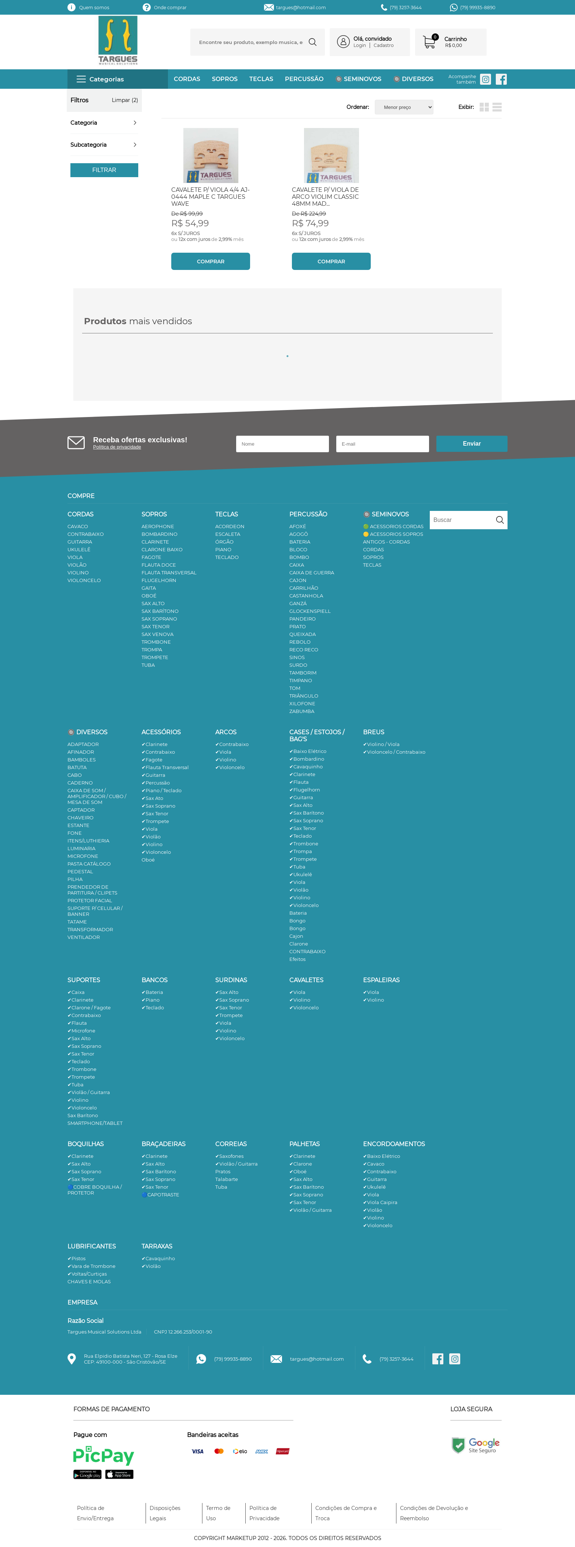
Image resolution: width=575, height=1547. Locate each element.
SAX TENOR (155, 626)
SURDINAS (231, 980)
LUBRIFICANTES (91, 1246)
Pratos (222, 1171)
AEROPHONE (158, 526)
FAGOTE (151, 557)
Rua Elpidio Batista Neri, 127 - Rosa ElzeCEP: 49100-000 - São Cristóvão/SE (130, 1359)
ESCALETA (227, 534)
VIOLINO (78, 572)
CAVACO (77, 526)
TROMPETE (155, 657)
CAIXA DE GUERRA (311, 572)
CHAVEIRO (80, 817)
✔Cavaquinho (306, 766)
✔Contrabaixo (158, 752)
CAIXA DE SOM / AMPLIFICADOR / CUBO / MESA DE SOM (96, 796)
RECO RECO (303, 649)
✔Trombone (303, 843)
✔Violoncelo (156, 852)
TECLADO (227, 557)
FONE (74, 833)
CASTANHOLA (306, 596)
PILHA (75, 879)
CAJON (298, 580)
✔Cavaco (373, 1164)
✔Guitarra (153, 775)
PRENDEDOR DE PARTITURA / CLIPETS (92, 890)
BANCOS (155, 980)
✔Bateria (152, 992)
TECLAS (261, 79)
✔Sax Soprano (158, 806)
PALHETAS (304, 1144)
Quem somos (94, 7)
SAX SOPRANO (159, 619)
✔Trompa (300, 851)
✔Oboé (298, 1171)
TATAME (77, 922)
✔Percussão (156, 783)
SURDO (298, 665)
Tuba (221, 1187)
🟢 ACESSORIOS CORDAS (393, 526)
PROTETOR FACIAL (89, 900)
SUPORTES (83, 980)
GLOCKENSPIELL (310, 611)
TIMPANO (300, 680)
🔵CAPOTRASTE (160, 1194)
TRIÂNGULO (303, 696)
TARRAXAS (157, 1246)
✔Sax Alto (300, 805)
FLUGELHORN (159, 580)
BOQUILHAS (85, 1144)
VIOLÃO (77, 565)
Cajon (296, 936)
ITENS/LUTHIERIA (88, 841)
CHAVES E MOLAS (89, 1281)
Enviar (472, 443)
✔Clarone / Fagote (89, 1007)
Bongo (297, 921)
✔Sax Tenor (155, 813)
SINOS (297, 657)
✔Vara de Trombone (91, 1266)
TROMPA (152, 649)
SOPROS (225, 79)
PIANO (223, 549)
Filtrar (104, 170)
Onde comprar (170, 7)
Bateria (298, 913)
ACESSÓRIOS (161, 732)
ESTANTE (78, 825)
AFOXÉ (297, 526)
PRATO (297, 626)
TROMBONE (156, 642)
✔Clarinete (155, 744)
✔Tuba (297, 867)
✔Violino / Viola (381, 744)
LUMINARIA (81, 848)
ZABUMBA (301, 711)
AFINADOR (80, 752)
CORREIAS (231, 1144)
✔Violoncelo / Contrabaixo (394, 752)
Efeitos (297, 959)
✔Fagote (152, 759)
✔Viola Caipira (380, 1202)
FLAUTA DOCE (159, 565)
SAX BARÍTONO (160, 611)
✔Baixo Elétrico (307, 751)
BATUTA (77, 767)
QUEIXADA (302, 634)
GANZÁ (298, 603)
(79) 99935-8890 (477, 7)
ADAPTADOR (83, 744)
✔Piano (151, 1000)
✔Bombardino (306, 759)
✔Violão (151, 837)
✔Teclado (300, 836)
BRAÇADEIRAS (164, 1144)
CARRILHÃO (303, 588)
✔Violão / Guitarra (88, 1092)
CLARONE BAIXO (162, 549)
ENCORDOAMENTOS (394, 1144)
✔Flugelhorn (304, 790)
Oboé (148, 860)
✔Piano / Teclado (162, 790)
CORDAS (187, 79)
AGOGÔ (298, 534)
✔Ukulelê (300, 874)
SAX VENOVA (157, 634)
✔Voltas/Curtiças (87, 1274)
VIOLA (75, 557)
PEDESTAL (80, 871)
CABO (74, 775)
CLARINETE (155, 542)
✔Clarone (300, 1164)
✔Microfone (81, 1031)
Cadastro (384, 45)
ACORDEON (230, 526)
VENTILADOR (83, 937)
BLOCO (298, 549)
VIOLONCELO (84, 580)
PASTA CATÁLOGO (89, 864)
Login (360, 45)
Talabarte (226, 1179)
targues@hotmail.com (301, 7)
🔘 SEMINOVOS (358, 79)
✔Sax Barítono (306, 813)
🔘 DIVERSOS (413, 79)
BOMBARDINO (159, 534)
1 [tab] (287, 356)
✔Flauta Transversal (165, 767)
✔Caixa (76, 992)
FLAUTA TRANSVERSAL (169, 572)
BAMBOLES (81, 759)
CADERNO (80, 783)
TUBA (148, 665)
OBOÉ (149, 596)
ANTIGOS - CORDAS (386, 542)
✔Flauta (299, 782)
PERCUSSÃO (304, 79)
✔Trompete (155, 821)
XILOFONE (302, 703)
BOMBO (299, 557)
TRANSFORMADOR (90, 929)
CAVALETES (306, 980)
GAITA (149, 588)
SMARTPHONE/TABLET (94, 1123)
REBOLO (300, 642)
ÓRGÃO (224, 542)
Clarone (298, 944)
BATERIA (299, 542)
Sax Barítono (82, 1115)
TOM (294, 688)
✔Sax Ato (152, 798)
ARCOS (226, 732)
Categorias (100, 79)
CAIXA (296, 565)
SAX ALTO (153, 603)
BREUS (373, 732)
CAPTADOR (81, 810)
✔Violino (152, 844)
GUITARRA (79, 542)
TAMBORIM (302, 673)
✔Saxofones (229, 1156)
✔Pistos (76, 1258)
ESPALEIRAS (381, 980)
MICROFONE (82, 856)
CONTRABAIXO (85, 534)
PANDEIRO (302, 619)
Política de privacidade (117, 447)
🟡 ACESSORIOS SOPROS (393, 534)
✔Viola (150, 829)
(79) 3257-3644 (406, 7)
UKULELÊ (79, 549)
